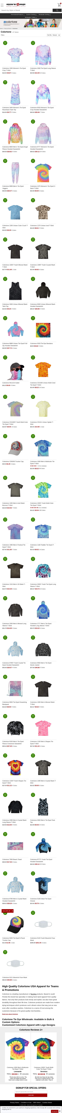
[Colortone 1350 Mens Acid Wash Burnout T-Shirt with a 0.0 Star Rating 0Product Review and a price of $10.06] (15, 490)
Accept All (54, 1111)
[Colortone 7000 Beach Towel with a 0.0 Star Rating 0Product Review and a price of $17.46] (15, 845)
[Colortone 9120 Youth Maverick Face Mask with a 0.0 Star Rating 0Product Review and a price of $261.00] (43, 925)
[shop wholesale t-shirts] (31, 17)
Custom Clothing (31, 14)
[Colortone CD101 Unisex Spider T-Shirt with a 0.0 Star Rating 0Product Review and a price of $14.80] (43, 409)
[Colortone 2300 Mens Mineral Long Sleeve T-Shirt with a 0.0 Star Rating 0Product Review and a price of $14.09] (15, 610)
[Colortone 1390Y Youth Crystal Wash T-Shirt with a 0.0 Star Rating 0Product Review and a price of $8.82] (43, 252)
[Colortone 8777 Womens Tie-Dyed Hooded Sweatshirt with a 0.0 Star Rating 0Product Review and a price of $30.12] (43, 134)
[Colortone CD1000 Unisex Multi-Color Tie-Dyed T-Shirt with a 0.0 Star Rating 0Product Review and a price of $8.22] (43, 370)
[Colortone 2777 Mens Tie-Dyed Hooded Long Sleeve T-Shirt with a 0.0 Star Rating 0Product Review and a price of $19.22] (43, 610)
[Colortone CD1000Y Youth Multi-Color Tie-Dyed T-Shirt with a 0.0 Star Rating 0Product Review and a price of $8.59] (15, 409)
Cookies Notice (47, 1102)
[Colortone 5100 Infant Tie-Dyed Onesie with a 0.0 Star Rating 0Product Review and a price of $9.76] (43, 886)
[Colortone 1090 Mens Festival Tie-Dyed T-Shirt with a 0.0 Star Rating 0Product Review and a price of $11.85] (15, 532)
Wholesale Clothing (44, 14)
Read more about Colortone (10, 1014)
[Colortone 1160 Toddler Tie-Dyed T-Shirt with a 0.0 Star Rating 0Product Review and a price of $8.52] (43, 532)
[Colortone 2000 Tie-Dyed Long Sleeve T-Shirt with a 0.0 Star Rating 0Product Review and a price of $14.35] (43, 55)
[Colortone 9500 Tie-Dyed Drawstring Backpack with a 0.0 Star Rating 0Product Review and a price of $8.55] (15, 689)
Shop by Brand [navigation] (7, 28)
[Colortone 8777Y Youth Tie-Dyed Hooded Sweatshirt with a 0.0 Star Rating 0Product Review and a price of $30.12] (43, 846)
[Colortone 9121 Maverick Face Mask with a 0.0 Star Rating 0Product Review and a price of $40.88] (15, 963)
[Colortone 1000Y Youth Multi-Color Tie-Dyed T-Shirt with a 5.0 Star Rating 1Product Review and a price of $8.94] (43, 491)
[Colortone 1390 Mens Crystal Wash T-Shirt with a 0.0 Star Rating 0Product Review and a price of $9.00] (43, 768)
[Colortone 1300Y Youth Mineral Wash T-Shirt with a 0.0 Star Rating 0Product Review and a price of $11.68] (15, 252)
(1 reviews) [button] (43, 466)
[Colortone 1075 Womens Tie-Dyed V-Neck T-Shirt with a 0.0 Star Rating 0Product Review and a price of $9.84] (43, 173)
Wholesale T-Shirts (30, 17)
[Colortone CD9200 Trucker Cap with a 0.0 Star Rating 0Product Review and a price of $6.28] (15, 447)
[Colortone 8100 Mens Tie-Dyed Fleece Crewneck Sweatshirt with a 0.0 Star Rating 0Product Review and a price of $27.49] (15, 728)
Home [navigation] (1, 28)
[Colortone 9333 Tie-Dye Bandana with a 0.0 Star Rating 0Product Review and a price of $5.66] (43, 329)
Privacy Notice (14, 1102)
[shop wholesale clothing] (45, 14)
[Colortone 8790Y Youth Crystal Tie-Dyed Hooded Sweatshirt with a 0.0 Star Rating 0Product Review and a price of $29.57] (15, 650)
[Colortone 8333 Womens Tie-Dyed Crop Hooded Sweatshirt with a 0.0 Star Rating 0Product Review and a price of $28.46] (43, 94)
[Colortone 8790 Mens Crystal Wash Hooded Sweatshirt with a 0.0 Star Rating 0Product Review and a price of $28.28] (15, 886)
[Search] (57, 10)
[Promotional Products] (17, 14)
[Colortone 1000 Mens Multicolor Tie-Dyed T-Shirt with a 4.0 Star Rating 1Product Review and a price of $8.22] (43, 450)
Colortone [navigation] (15, 28)
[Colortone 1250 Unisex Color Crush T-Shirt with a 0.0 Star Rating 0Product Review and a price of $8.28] (15, 212)
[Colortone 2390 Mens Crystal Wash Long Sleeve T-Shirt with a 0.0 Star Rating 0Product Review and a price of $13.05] (15, 807)
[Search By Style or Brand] (26, 10)
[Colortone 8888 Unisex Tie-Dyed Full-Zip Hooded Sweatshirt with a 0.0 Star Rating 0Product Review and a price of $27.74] (15, 330)
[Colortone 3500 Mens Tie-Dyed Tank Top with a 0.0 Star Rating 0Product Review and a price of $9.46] (43, 807)
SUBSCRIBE (31, 1095)
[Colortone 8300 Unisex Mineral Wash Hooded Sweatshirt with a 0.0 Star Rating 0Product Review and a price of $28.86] (43, 291)
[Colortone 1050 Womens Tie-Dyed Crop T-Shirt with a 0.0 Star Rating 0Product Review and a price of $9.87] (15, 55)
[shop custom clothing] (32, 14)
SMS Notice (37, 1102)
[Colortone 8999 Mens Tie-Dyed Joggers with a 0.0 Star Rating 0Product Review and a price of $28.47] (15, 173)
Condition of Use (26, 1102)
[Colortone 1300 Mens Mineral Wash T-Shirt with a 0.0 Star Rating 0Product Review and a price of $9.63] (43, 689)
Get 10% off (6, 911)
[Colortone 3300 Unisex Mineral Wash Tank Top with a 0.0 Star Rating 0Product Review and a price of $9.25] (15, 291)
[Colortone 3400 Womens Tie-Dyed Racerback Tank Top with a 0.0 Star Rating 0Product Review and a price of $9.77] (15, 94)
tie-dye (33, 994)
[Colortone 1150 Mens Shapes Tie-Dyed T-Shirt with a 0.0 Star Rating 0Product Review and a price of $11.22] (43, 728)
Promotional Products (17, 14)
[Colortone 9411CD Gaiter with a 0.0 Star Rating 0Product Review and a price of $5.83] (15, 368)
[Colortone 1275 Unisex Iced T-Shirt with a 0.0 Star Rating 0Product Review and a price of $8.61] (43, 211)
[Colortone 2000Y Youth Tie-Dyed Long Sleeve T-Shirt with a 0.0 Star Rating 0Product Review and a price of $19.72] (43, 571)
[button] (19, 73)
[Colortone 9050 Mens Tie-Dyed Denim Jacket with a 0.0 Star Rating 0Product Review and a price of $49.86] (43, 650)
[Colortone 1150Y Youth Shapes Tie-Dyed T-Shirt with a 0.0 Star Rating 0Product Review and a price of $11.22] (15, 768)
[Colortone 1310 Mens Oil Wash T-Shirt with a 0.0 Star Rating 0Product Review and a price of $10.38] (15, 571)
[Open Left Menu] (2, 5)
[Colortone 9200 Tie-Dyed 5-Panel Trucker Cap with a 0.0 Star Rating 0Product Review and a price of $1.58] (15, 925)
